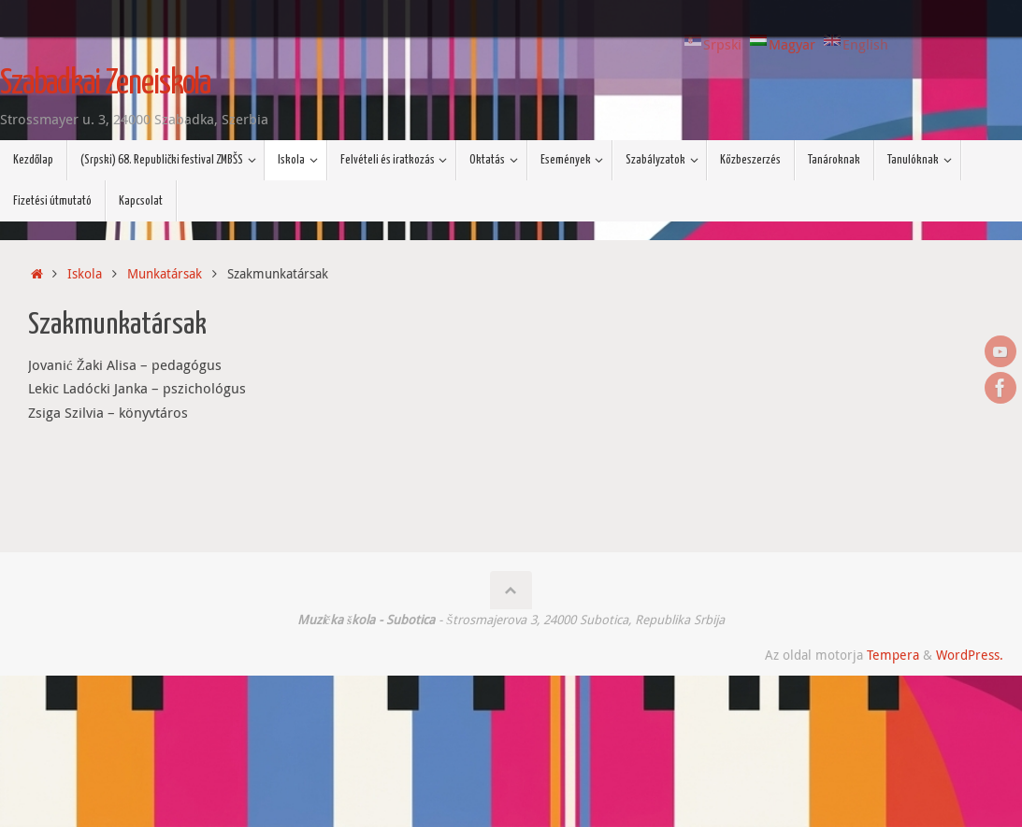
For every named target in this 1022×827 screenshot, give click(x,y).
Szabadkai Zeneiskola (105, 84)
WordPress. (969, 655)
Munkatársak (164, 273)
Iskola (84, 273)
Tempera (893, 655)
